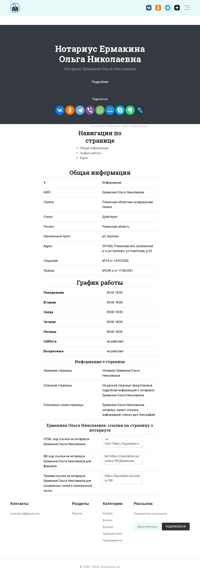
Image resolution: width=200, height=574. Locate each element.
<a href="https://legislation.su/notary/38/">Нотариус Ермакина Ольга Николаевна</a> (122, 442)
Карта (84, 158)
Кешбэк (108, 513)
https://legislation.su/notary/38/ (122, 478)
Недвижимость (112, 540)
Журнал (77, 513)
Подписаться (176, 526)
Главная (19, 126)
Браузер (108, 526)
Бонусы (107, 520)
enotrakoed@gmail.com (25, 513)
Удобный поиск (112, 533)
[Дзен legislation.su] (177, 8)
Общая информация (94, 148)
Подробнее (100, 82)
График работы (91, 153)
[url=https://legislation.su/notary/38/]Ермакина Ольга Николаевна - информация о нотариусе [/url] (122, 459)
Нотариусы (40, 126)
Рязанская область (69, 126)
